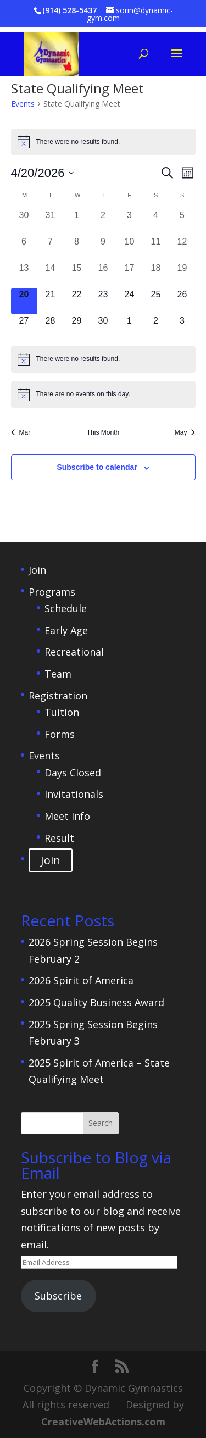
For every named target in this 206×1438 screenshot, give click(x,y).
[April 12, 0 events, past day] (182, 248)
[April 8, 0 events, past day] (77, 248)
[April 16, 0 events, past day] (103, 275)
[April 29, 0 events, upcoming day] (77, 327)
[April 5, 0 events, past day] (182, 222)
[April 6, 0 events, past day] (24, 248)
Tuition (61, 712)
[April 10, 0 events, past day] (129, 248)
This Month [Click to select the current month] (103, 432)
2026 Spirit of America (81, 980)
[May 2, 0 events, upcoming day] (156, 327)
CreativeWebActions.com (103, 1421)
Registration (58, 695)
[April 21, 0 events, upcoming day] (50, 301)
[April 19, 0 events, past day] (182, 275)
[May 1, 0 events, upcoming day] (129, 327)
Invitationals (73, 794)
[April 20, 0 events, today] (24, 301)
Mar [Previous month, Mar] (21, 432)
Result (59, 838)
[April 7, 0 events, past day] (50, 248)
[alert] (103, 142)
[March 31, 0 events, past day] (50, 222)
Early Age (66, 630)
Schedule (65, 608)
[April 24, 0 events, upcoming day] (129, 301)
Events (23, 103)
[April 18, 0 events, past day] (156, 275)
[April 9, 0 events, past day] (103, 248)
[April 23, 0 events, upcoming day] (103, 301)
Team (57, 673)
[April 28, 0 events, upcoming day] (50, 327)
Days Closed (72, 772)
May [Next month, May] (185, 432)
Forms (59, 734)
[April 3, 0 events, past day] (129, 222)
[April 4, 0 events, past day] (156, 222)
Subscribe (58, 1295)
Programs (52, 591)
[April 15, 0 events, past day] (77, 275)
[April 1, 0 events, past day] (77, 222)
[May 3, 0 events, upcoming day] (182, 327)
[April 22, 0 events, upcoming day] (77, 301)
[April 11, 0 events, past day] (156, 248)
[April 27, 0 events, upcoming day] (24, 327)
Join (37, 569)
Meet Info (67, 816)
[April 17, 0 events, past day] (129, 275)
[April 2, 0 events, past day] (103, 222)
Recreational (74, 651)
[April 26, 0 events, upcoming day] (182, 301)
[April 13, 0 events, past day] (24, 275)
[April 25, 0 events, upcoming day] (156, 301)
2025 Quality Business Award (96, 1002)
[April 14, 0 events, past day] (50, 275)
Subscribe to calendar (97, 467)
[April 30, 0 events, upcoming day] (103, 327)
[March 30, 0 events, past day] (24, 222)
